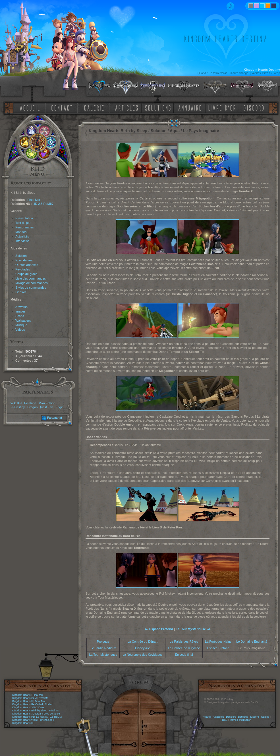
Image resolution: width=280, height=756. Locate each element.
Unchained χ (47, 719)
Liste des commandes (30, 278)
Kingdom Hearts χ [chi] (25, 719)
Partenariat (54, 417)
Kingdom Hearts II (22, 701)
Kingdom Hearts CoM (24, 698)
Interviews (22, 241)
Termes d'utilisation (240, 719)
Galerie (265, 716)
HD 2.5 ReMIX (43, 203)
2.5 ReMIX (56, 716)
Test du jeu (22, 222)
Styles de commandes (30, 287)
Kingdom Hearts (21, 694)
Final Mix (33, 199)
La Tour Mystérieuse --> (193, 629)
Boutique (243, 716)
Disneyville (142, 648)
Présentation (24, 218)
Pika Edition (47, 403)
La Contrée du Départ (142, 641)
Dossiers (231, 716)
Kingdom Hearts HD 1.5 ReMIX (30, 716)
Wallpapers (23, 320)
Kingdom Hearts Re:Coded (27, 704)
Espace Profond (218, 648)
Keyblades (22, 269)
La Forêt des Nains (218, 641)
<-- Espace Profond (158, 629)
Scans (19, 316)
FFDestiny (18, 407)
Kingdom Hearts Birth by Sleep (29, 710)
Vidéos (20, 329)
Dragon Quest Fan (40, 407)
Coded (49, 704)
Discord (254, 716)
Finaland (30, 403)
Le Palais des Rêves (184, 641)
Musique (21, 325)
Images (20, 311)
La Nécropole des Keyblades (143, 654)
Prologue (103, 641)
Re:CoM (43, 698)
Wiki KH (16, 403)
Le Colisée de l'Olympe (184, 648)
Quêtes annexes (26, 264)
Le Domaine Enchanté (251, 641)
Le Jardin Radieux (103, 648)
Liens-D (20, 292)
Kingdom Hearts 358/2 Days (28, 707)
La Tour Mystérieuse (103, 654)
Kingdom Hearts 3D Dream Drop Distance (36, 713)
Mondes (20, 232)
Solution (21, 255)
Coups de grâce (26, 274)
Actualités (22, 236)
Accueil (207, 716)
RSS (225, 719)
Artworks (21, 307)
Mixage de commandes (31, 283)
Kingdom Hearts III (23, 723)
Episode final (24, 260)
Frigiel (60, 407)
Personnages (24, 227)
